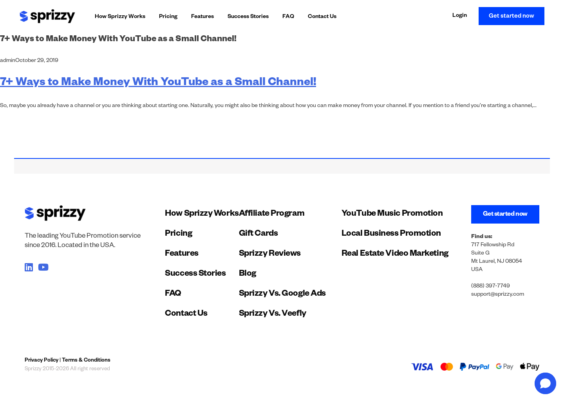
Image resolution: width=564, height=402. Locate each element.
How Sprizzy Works (120, 17)
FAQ (288, 17)
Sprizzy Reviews (270, 254)
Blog (247, 274)
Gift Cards (258, 234)
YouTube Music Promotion (392, 214)
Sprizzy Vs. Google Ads (282, 294)
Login (459, 16)
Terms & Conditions (86, 361)
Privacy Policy (41, 361)
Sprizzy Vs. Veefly (272, 314)
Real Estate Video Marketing (395, 254)
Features (202, 17)
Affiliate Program (271, 214)
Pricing (168, 17)
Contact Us (322, 17)
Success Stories (248, 17)
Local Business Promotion (391, 234)
